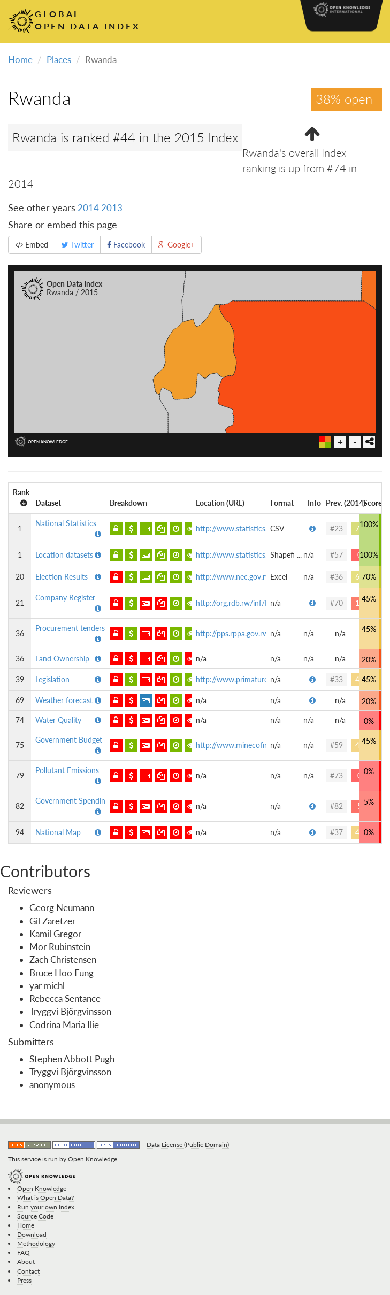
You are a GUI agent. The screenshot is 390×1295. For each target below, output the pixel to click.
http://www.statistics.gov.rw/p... (248, 528)
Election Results (61, 576)
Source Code (35, 1216)
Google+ (176, 244)
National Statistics (65, 523)
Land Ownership (62, 658)
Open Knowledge (92, 1159)
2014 (88, 207)
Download (32, 1234)
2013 (112, 207)
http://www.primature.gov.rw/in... (250, 679)
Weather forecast (64, 700)
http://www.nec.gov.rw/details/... (249, 576)
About (26, 1262)
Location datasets (64, 554)
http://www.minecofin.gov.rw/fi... (250, 745)
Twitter (78, 244)
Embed (31, 244)
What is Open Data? (45, 1197)
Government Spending (72, 800)
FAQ (23, 1252)
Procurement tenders (70, 628)
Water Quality (58, 719)
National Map (58, 832)
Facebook (126, 244)
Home (20, 59)
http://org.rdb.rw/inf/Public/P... (246, 602)
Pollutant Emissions (67, 770)
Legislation (52, 679)
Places (59, 59)
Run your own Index (45, 1207)
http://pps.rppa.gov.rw (232, 633)
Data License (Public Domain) (188, 1144)
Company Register (65, 597)
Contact (28, 1271)
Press (24, 1280)
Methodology (36, 1243)
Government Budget (68, 739)
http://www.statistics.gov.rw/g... (248, 554)
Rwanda (39, 98)
